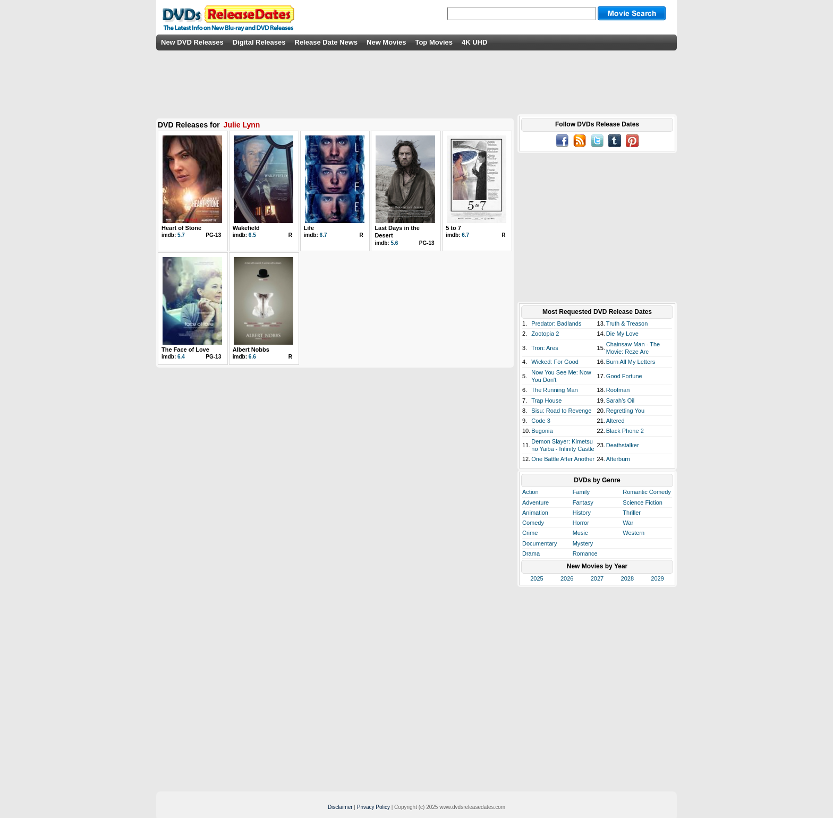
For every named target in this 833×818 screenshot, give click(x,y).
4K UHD (474, 42)
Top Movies (434, 42)
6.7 (323, 235)
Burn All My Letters (630, 362)
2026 (566, 578)
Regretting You (625, 410)
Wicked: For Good (555, 362)
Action (530, 492)
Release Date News (326, 42)
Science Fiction (642, 502)
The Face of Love (185, 349)
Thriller (632, 512)
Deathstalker (622, 445)
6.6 (252, 357)
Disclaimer (340, 807)
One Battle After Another (562, 459)
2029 (657, 578)
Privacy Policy (373, 807)
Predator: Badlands (556, 323)
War (628, 522)
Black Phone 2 (625, 431)
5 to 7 (453, 228)
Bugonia (541, 431)
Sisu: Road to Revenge (561, 410)
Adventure (535, 502)
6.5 (252, 235)
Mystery (583, 543)
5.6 (394, 243)
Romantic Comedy (646, 492)
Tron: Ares (544, 348)
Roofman (618, 390)
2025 (536, 578)
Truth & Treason (627, 323)
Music (580, 533)
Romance (585, 553)
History (582, 512)
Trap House (546, 400)
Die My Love (622, 333)
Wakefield (246, 228)
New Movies (386, 42)
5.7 (181, 235)
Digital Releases (259, 42)
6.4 (181, 357)
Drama (531, 553)
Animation (535, 512)
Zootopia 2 (545, 333)
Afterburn (618, 459)
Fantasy (583, 502)
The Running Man (554, 390)
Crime (530, 533)
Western (633, 533)
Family (581, 492)
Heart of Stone (181, 228)
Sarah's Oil (620, 400)
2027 (597, 578)
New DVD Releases (192, 42)
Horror (581, 522)
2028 (627, 578)
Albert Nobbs (251, 349)
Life (309, 228)
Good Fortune (624, 376)
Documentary (539, 543)
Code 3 (540, 420)
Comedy (533, 522)
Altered (615, 420)
